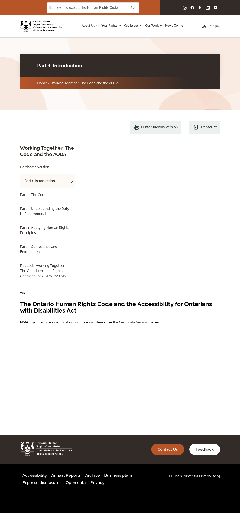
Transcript (208, 127)
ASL (22, 292)
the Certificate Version (130, 322)
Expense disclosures (41, 482)
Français (214, 26)
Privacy (97, 482)
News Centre (174, 25)
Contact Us (168, 449)
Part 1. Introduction (39, 181)
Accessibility (34, 475)
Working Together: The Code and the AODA (84, 83)
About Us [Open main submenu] (90, 25)
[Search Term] (93, 7)
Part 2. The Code (33, 195)
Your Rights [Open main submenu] (111, 25)
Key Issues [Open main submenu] (133, 25)
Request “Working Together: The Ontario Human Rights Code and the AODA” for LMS (43, 271)
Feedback (205, 449)
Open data (76, 482)
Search (133, 7)
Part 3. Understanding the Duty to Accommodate (44, 211)
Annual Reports (66, 475)
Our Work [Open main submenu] (153, 25)
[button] (204, 26)
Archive (92, 475)
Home (42, 83)
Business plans (118, 475)
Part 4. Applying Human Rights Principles (44, 230)
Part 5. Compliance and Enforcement (38, 249)
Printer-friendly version (159, 127)
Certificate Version (34, 167)
